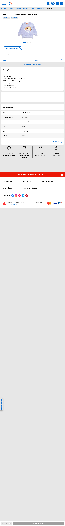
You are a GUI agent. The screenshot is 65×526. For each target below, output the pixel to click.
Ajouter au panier (38, 523)
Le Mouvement (47, 181)
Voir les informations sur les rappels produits (30, 174)
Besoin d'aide (7, 188)
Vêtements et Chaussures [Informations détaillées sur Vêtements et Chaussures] (22, 8)
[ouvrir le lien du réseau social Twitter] (23, 195)
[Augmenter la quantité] (10, 523)
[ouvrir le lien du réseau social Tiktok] (19, 195)
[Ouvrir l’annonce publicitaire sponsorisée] (32, 97)
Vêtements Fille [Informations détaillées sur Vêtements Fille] (40, 8)
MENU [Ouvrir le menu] (4, 3)
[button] (12, 48)
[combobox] (32, 3)
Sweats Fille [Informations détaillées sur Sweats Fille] (49, 8)
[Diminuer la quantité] (2, 523)
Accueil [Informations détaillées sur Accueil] (11, 8)
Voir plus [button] (57, 141)
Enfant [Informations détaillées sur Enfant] (32, 8)
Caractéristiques (8, 107)
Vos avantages (8, 181)
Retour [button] (5, 8)
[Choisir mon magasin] (53, 3)
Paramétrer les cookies (1, 404)
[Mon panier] (61, 3)
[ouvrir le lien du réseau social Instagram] (16, 195)
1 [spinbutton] (6, 523)
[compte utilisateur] (57, 3)
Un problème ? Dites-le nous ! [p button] (32, 64)
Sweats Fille (6, 17)
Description (7, 70)
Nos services (27, 181)
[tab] (24, 42)
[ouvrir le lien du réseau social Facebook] (12, 195)
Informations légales (30, 188)
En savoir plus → (12, 204)
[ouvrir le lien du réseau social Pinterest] (26, 195)
